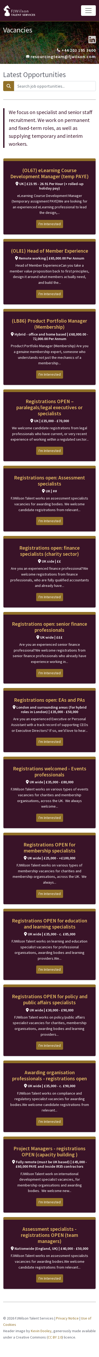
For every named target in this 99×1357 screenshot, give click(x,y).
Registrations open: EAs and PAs (49, 700)
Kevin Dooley (41, 1330)
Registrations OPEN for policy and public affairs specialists (49, 999)
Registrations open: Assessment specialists (49, 480)
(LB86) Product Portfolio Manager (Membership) (49, 324)
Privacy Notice (67, 1318)
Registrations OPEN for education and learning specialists (49, 923)
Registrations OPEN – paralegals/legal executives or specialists (49, 407)
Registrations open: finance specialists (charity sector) (49, 551)
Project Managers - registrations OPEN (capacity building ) (49, 1151)
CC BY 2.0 (55, 1337)
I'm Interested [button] (50, 224)
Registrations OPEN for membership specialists (49, 847)
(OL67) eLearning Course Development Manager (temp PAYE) (49, 173)
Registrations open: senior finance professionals (49, 627)
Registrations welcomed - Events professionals (49, 771)
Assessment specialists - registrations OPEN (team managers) (49, 1235)
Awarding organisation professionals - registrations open (49, 1075)
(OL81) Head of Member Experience (49, 251)
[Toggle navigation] (88, 10)
